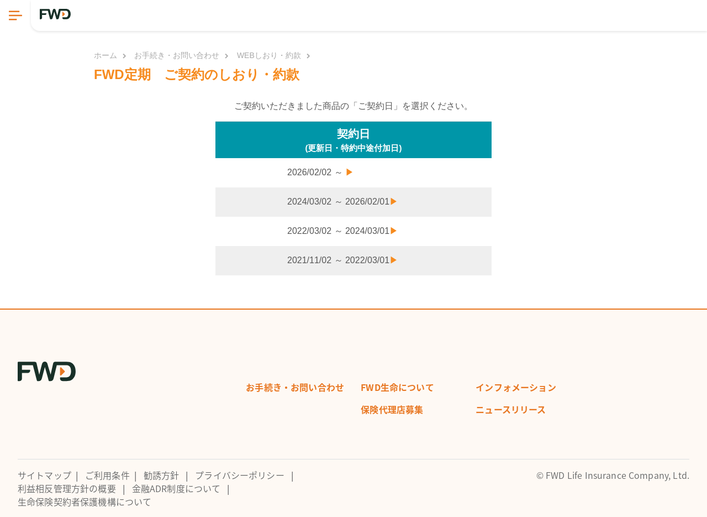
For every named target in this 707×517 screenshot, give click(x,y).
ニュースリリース (511, 409)
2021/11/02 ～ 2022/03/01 (342, 260)
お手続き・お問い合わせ (176, 55)
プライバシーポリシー (239, 475)
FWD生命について (397, 387)
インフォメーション (516, 387)
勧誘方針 (162, 475)
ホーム (105, 55)
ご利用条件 (107, 475)
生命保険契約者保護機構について (84, 501)
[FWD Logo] (55, 14)
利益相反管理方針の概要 (67, 488)
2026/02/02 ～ (320, 172)
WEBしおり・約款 (269, 55)
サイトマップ (44, 475)
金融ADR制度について (176, 488)
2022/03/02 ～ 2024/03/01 (342, 231)
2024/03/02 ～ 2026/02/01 (342, 201)
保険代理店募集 (392, 409)
